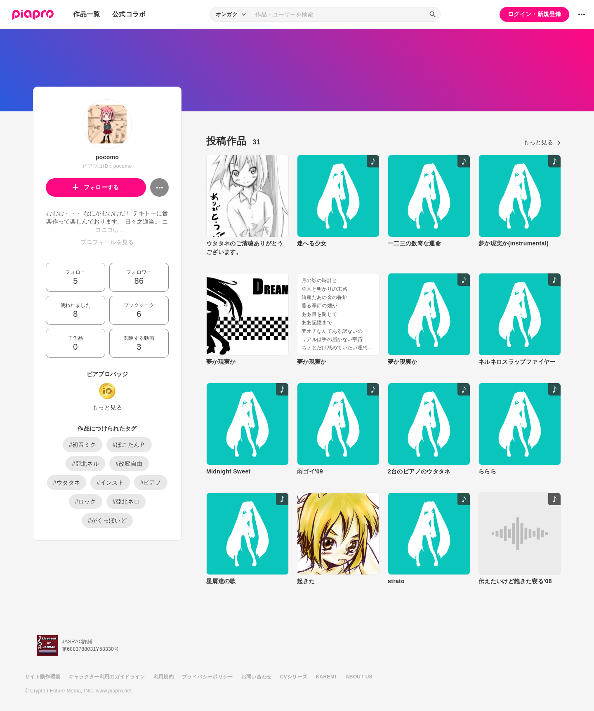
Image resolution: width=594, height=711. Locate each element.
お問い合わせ (256, 677)
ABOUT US (359, 677)
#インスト (110, 482)
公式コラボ (129, 14)
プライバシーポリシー (207, 677)
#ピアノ (150, 482)
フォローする (96, 187)
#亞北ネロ (126, 501)
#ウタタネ (66, 482)
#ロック (85, 501)
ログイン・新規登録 (534, 14)
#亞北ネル (85, 463)
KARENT (326, 677)
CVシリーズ (294, 677)
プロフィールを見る (107, 242)
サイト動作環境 (42, 677)
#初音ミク (82, 444)
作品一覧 (86, 14)
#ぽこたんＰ (129, 444)
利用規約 (163, 677)
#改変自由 (129, 463)
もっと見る (107, 407)
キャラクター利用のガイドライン (106, 677)
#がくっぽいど (107, 520)
